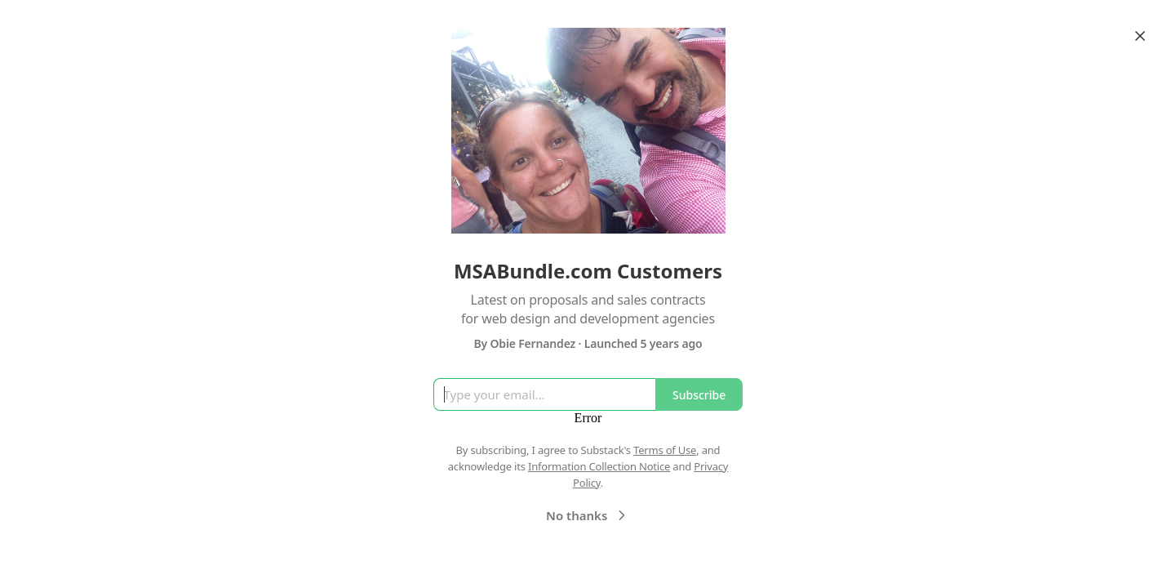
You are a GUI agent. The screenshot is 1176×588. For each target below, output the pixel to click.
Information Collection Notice (599, 466)
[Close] (1140, 36)
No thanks (588, 515)
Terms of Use (664, 450)
